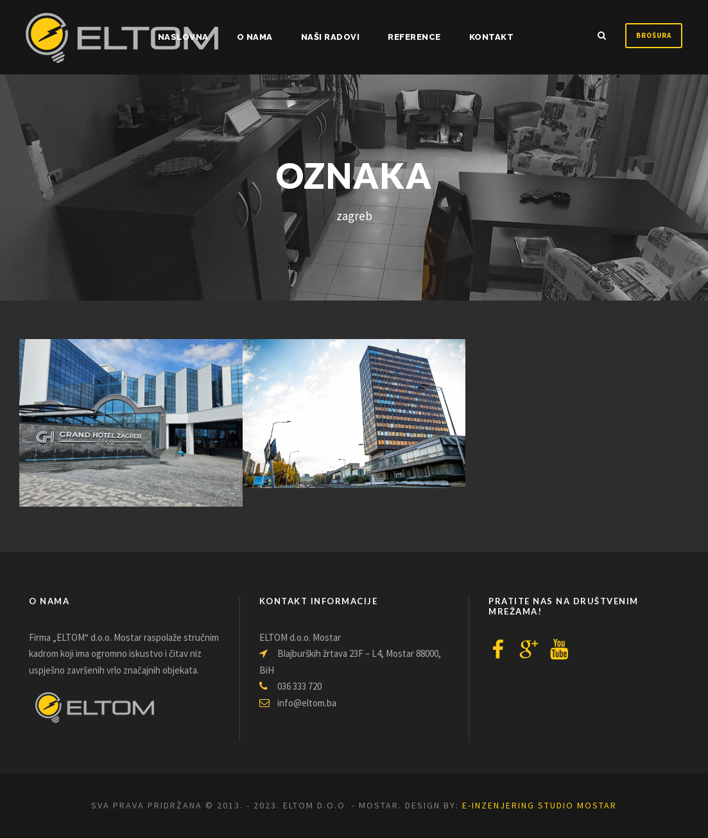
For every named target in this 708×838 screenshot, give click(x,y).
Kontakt (491, 37)
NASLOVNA (183, 37)
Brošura (653, 35)
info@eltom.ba (297, 703)
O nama (255, 37)
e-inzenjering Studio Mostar (539, 805)
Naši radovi (330, 37)
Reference (414, 37)
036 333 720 (290, 686)
